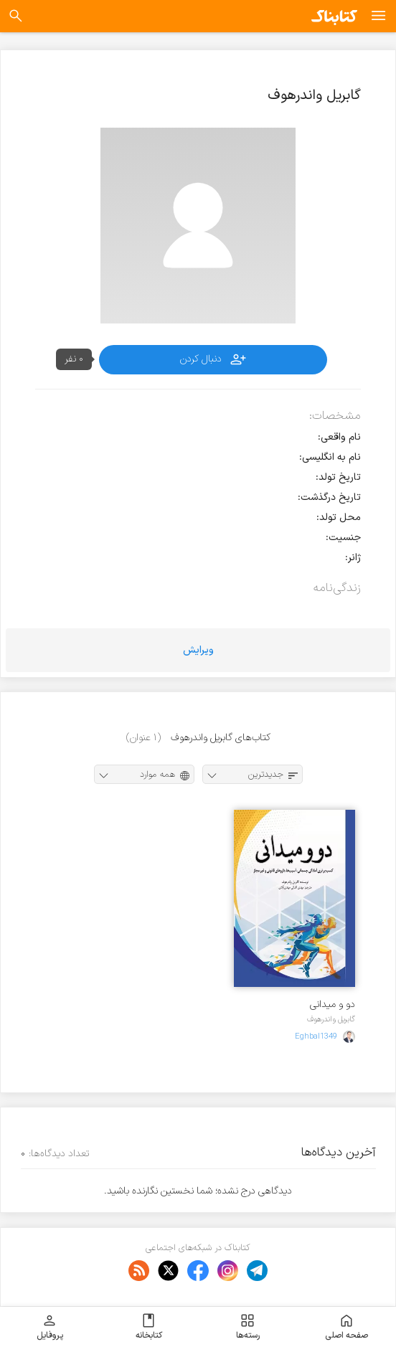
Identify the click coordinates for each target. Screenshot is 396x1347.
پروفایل (50, 1327)
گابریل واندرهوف (331, 1019)
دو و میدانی (332, 1004)
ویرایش (198, 650)
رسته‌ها (248, 1327)
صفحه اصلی (346, 1327)
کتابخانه (149, 1327)
